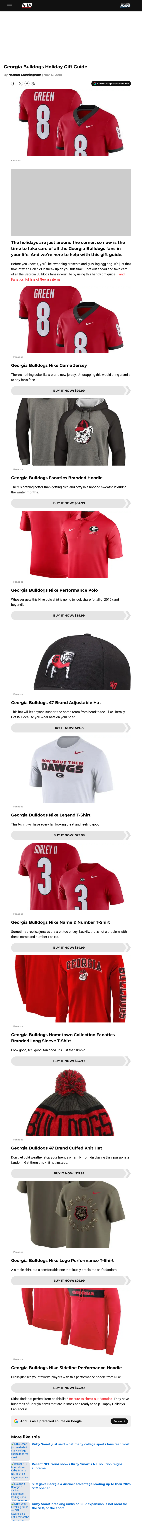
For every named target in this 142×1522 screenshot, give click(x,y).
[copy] (33, 83)
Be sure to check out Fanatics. (91, 1399)
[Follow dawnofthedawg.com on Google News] (119, 1421)
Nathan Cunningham (25, 75)
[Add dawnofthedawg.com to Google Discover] (111, 83)
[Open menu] (9, 5)
